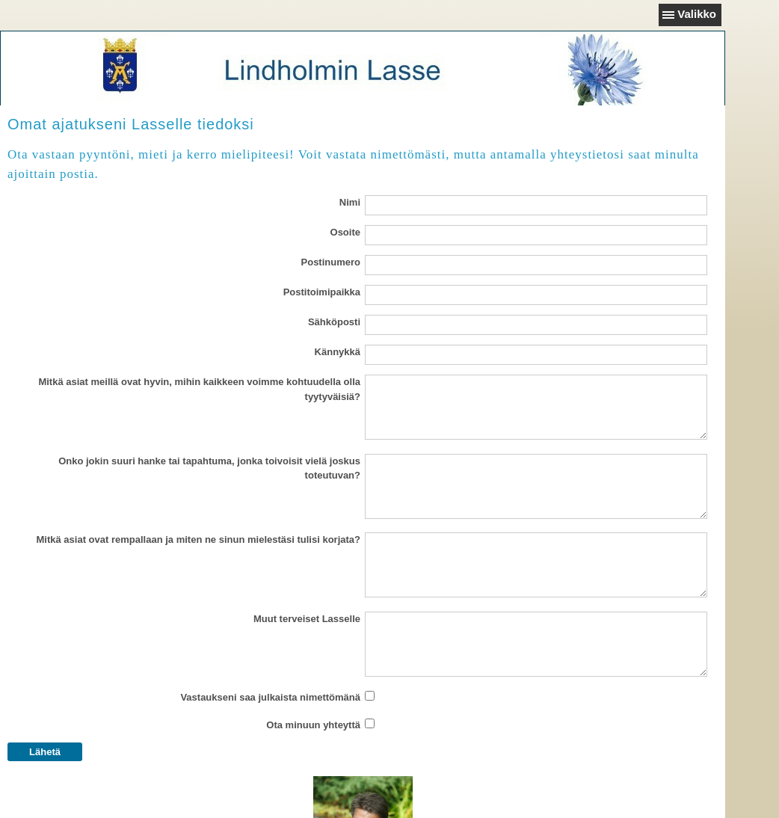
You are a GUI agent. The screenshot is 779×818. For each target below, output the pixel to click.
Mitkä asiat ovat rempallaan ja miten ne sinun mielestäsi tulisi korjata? (198, 539)
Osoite (345, 232)
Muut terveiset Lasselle (306, 618)
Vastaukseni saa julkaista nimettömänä (270, 697)
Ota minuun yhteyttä (313, 725)
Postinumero (330, 262)
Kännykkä (337, 351)
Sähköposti (334, 321)
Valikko (696, 13)
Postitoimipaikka (321, 292)
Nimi (349, 202)
